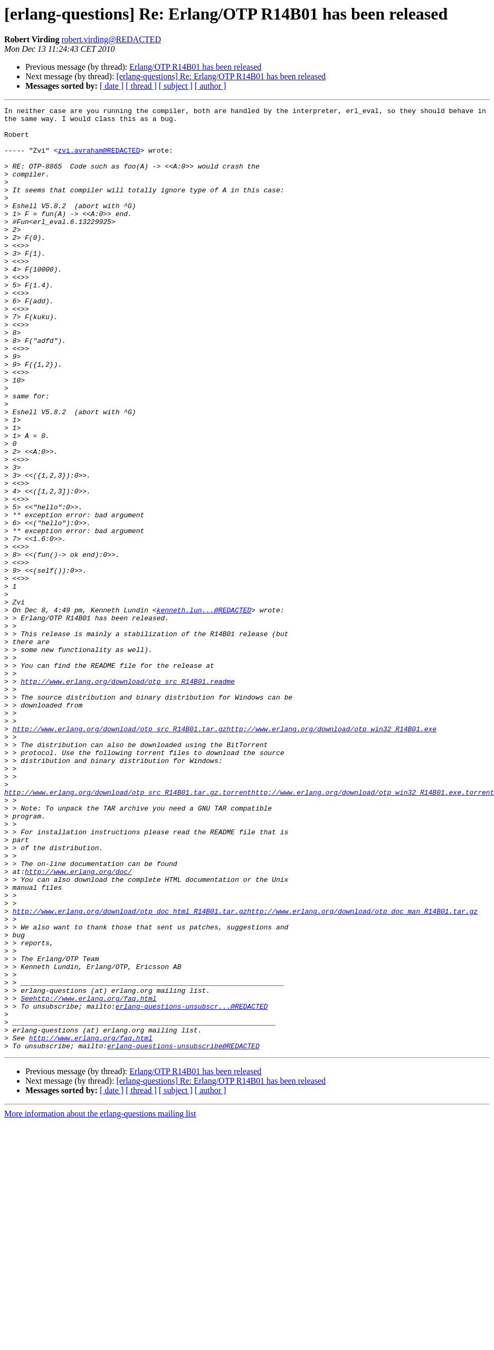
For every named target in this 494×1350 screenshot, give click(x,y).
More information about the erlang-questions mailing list (100, 1302)
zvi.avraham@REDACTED (99, 159)
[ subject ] (176, 85)
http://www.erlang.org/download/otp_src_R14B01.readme (128, 797)
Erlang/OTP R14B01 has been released (195, 66)
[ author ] (210, 85)
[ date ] (112, 85)
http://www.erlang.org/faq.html (91, 1225)
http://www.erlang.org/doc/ (78, 1025)
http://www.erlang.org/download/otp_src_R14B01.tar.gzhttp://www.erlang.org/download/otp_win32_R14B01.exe (224, 854)
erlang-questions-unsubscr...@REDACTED (192, 1186)
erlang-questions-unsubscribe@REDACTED (183, 1234)
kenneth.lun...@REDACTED (204, 711)
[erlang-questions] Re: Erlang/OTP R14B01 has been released (221, 76)
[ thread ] (141, 85)
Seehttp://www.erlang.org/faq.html (88, 1177)
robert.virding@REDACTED (110, 39)
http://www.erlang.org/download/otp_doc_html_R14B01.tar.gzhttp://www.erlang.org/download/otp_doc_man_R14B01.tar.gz (245, 1072)
